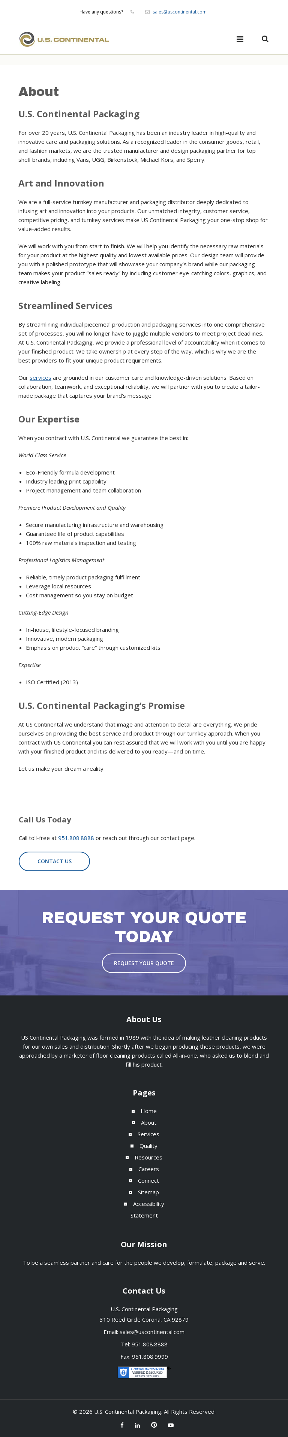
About (148, 1122)
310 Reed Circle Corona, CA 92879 (144, 1319)
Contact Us (55, 861)
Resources (148, 1157)
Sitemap (148, 1192)
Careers (148, 1169)
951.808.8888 (76, 838)
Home (149, 1111)
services (40, 377)
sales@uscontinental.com (180, 12)
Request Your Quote (144, 963)
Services (148, 1134)
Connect (148, 1180)
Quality (149, 1145)
